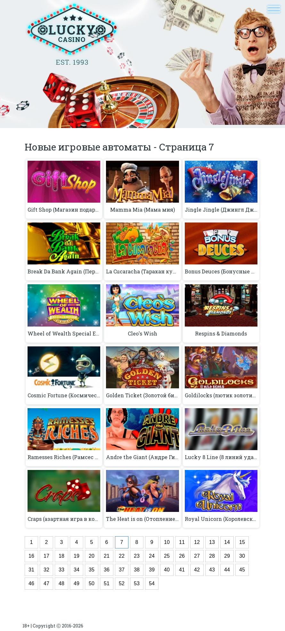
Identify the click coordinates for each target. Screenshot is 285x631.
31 (31, 569)
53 (137, 583)
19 (76, 556)
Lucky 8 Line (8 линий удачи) (221, 457)
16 (31, 556)
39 (152, 569)
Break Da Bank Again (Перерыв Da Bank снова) (64, 271)
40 (167, 569)
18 (61, 556)
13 (212, 542)
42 (197, 569)
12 (197, 542)
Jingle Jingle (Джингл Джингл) (221, 209)
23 (137, 556)
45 (242, 569)
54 (152, 583)
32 (46, 569)
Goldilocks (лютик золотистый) (221, 395)
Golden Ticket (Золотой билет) (142, 395)
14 (227, 542)
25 (167, 556)
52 (122, 583)
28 (212, 556)
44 (227, 569)
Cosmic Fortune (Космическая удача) (64, 395)
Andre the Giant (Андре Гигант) (142, 457)
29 (227, 556)
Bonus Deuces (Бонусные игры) (221, 271)
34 (76, 569)
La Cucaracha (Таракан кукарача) (142, 271)
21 (107, 556)
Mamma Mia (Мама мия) (142, 209)
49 (76, 583)
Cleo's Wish (142, 333)
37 (122, 569)
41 (182, 569)
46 (31, 583)
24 (152, 556)
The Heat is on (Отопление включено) (142, 519)
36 (107, 569)
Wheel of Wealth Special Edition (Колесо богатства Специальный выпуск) (64, 333)
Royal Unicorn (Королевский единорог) (221, 519)
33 (61, 569)
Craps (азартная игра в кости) (64, 519)
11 (182, 542)
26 (182, 556)
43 (212, 569)
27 (197, 556)
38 (137, 569)
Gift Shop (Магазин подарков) (64, 209)
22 (122, 556)
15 (242, 542)
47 (46, 583)
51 (107, 583)
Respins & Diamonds (221, 333)
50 (91, 583)
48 (61, 583)
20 (91, 556)
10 (167, 542)
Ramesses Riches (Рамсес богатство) (64, 457)
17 (46, 556)
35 (91, 569)
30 (242, 556)
